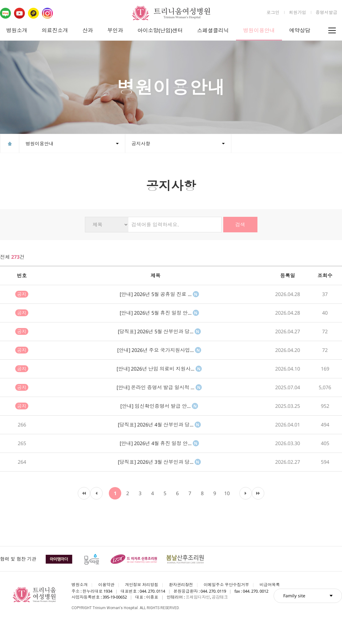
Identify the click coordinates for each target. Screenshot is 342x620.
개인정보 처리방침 (141, 584)
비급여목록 (270, 584)
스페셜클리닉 (213, 30)
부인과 (115, 30)
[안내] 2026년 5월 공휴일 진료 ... (159, 294)
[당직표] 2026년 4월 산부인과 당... (159, 424)
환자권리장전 (181, 584)
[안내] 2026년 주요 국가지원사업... (159, 350)
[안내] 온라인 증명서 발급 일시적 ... (159, 387)
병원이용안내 (259, 30)
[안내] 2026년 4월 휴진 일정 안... (159, 443)
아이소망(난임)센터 (160, 30)
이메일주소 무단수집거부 (226, 584)
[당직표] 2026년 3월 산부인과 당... (159, 461)
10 (227, 493)
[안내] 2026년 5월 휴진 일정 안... (159, 312)
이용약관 (106, 584)
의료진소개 (55, 30)
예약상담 (299, 30)
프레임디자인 (198, 597)
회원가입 (297, 12)
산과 (87, 30)
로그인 (273, 12)
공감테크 (220, 597)
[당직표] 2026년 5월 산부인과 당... (159, 331)
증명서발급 (326, 12)
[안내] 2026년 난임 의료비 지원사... (159, 368)
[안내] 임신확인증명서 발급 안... (159, 406)
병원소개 (16, 30)
